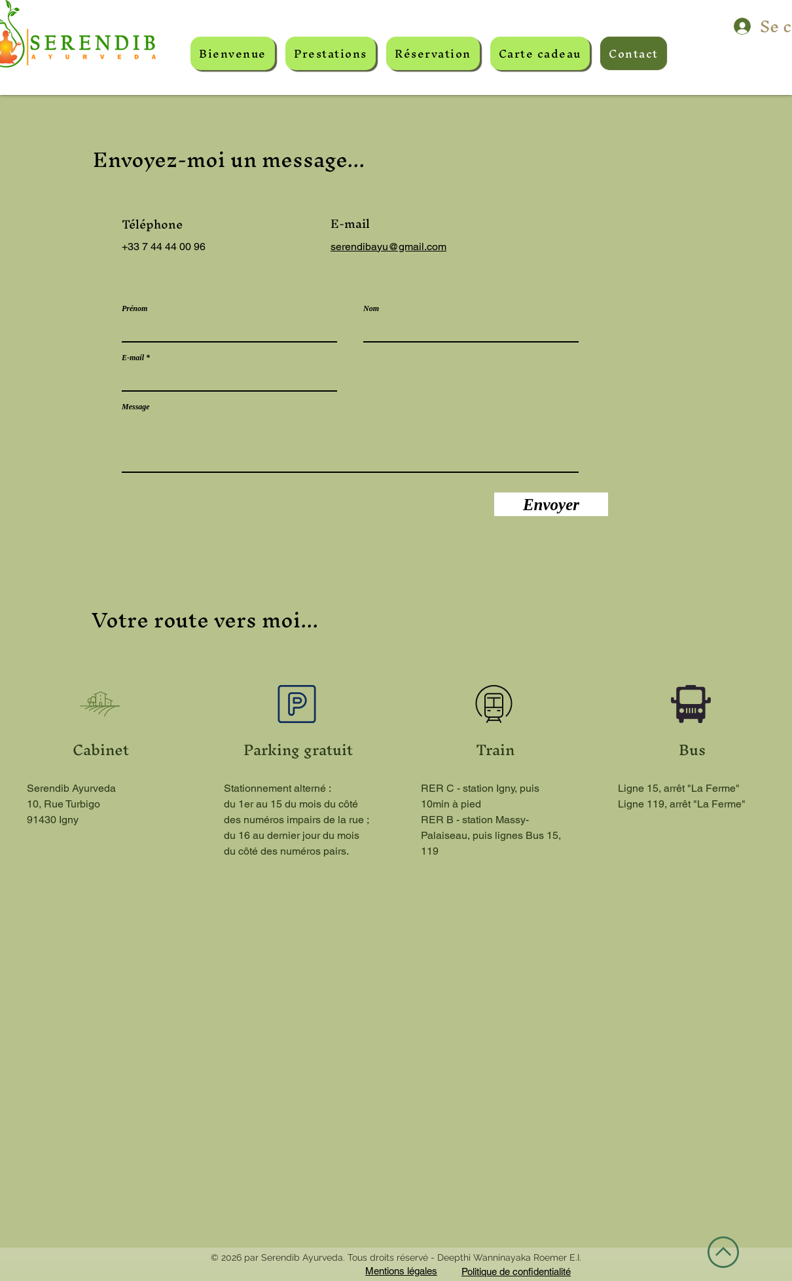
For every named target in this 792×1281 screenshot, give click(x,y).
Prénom (134, 308)
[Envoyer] (551, 504)
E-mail (133, 358)
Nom (371, 308)
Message (136, 407)
